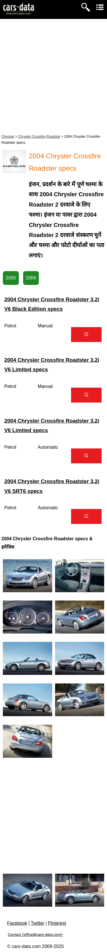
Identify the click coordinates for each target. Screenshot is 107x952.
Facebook (17, 923)
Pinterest (57, 923)
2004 (31, 277)
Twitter (37, 923)
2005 (11, 277)
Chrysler (7, 137)
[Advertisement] (53, 75)
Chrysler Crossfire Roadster (39, 137)
